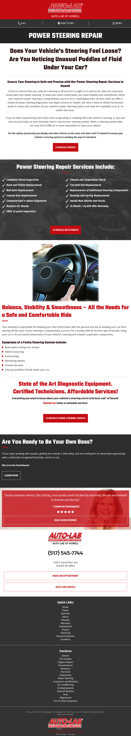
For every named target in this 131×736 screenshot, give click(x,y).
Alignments (65, 697)
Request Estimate (65, 636)
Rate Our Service (65, 587)
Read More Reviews (65, 520)
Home (65, 607)
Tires (65, 694)
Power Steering (65, 678)
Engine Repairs (65, 662)
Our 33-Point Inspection (65, 701)
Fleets (65, 610)
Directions (67, 23)
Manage (71, 734)
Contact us (49, 403)
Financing (65, 633)
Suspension (65, 675)
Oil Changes (65, 659)
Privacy (65, 629)
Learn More (11, 475)
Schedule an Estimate (65, 229)
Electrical (65, 671)
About (65, 616)
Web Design (61, 734)
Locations (65, 639)
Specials (65, 613)
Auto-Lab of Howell (65, 717)
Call (23, 23)
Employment (65, 626)
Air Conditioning (65, 684)
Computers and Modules (65, 681)
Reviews (65, 620)
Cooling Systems (65, 688)
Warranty (65, 623)
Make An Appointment (65, 575)
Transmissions (65, 665)
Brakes (65, 655)
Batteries (65, 668)
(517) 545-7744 (65, 553)
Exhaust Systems (65, 691)
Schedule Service (65, 147)
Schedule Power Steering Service (65, 418)
